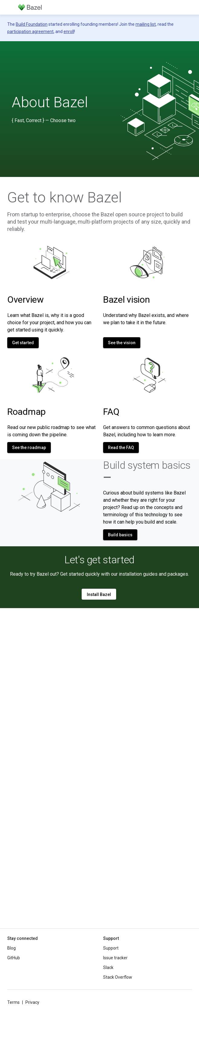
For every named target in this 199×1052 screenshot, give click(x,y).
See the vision (121, 342)
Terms (13, 1002)
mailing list (145, 24)
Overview (25, 299)
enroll (69, 31)
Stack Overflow (117, 977)
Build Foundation (31, 24)
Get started (23, 342)
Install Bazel (99, 594)
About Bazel (50, 102)
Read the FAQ (121, 447)
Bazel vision (126, 299)
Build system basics (147, 471)
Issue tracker (115, 957)
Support (111, 948)
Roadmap (26, 411)
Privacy (32, 1002)
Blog (11, 948)
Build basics (120, 534)
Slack (108, 967)
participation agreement (30, 31)
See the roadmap (29, 447)
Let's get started (99, 560)
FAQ (111, 411)
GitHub (13, 957)
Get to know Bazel (64, 197)
